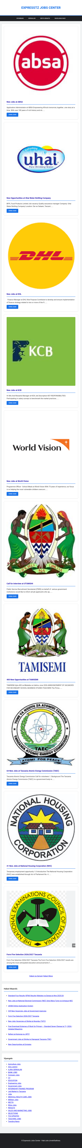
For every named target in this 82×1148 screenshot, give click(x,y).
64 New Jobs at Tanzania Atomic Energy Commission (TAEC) (33, 771)
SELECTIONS (13, 1113)
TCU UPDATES (13, 1116)
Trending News (13, 1121)
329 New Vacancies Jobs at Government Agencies (27, 1011)
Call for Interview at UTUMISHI (20, 583)
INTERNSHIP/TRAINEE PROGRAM (21, 1089)
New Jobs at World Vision (18, 481)
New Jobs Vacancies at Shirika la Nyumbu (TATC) (27, 1021)
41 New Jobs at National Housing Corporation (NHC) (29, 866)
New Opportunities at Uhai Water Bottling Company (29, 198)
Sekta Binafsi (45, 18)
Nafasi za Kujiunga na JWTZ (19, 1034)
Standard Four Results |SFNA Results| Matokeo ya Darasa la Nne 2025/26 (36, 996)
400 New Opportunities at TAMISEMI (22, 679)
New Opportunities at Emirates (19, 1044)
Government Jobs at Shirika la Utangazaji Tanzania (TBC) (29, 1039)
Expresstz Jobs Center (41, 7)
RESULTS (11, 1108)
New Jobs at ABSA (15, 102)
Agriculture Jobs (14, 1064)
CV (9, 1078)
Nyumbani (20, 18)
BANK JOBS (12, 1072)
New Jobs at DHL (14, 294)
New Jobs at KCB (14, 390)
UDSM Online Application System (20, 1006)
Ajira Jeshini (12, 1067)
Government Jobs (15, 1086)
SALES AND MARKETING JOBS (20, 1111)
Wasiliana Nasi (60, 18)
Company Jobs (14, 1075)
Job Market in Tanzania (17, 1091)
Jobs (10, 1094)
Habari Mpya (48, 976)
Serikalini (32, 18)
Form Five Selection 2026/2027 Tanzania (24, 954)
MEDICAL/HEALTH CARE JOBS (19, 1097)
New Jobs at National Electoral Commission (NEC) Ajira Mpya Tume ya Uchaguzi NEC (40, 1001)
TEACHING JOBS (14, 1119)
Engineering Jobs (14, 1083)
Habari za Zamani (36, 976)
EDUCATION (12, 1080)
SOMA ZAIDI (12, 114)
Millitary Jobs (13, 1100)
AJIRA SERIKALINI (15, 1070)
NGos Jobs (12, 1105)
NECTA (10, 1102)
